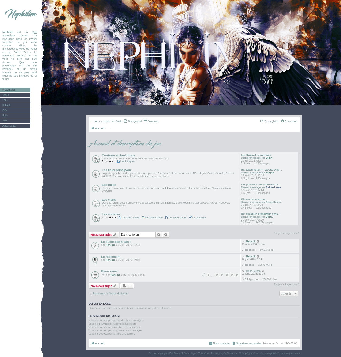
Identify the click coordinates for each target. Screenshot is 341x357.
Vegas (5, 95)
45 (217, 274)
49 (237, 274)
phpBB (167, 353)
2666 (4, 120)
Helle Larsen (253, 270)
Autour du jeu (9, 126)
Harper (270, 172)
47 (227, 274)
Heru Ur (110, 244)
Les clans (109, 199)
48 (232, 274)
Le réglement (110, 256)
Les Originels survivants (256, 155)
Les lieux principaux (117, 170)
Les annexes (111, 214)
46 (222, 274)
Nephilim (19, 14)
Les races (109, 185)
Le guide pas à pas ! (116, 241)
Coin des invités (130, 217)
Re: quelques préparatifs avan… (261, 214)
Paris (5, 100)
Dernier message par (253, 157)
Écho (5, 115)
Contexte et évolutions (118, 155)
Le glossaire (197, 217)
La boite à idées (153, 217)
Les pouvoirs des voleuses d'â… (261, 184)
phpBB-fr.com (230, 353)
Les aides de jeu (176, 217)
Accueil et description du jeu (125, 143)
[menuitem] (116, 121)
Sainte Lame (273, 187)
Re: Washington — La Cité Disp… (261, 169)
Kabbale (6, 105)
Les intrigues (126, 161)
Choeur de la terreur (253, 199)
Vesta (269, 216)
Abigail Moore (273, 202)
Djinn (269, 157)
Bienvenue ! (110, 271)
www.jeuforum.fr (292, 353)
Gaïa (4, 110)
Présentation (8, 89)
